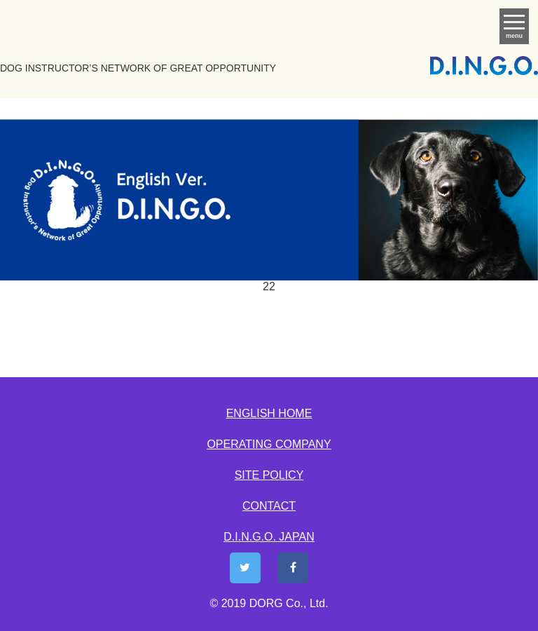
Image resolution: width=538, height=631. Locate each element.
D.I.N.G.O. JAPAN (269, 537)
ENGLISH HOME (269, 413)
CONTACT (269, 506)
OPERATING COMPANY (269, 444)
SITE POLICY (269, 475)
